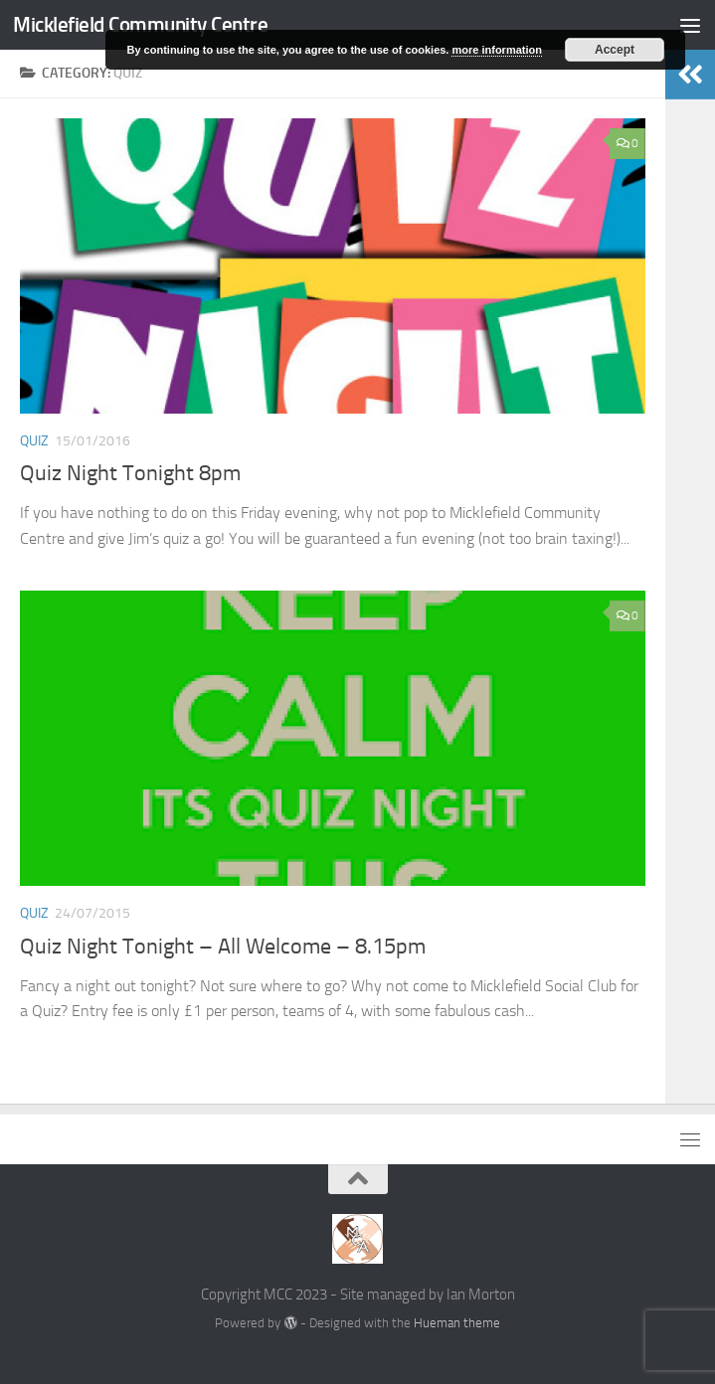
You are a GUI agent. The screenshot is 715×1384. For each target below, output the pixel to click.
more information (496, 50)
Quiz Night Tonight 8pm (130, 473)
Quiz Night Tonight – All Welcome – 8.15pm (223, 946)
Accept (614, 50)
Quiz (34, 440)
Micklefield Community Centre (140, 24)
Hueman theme (457, 1322)
